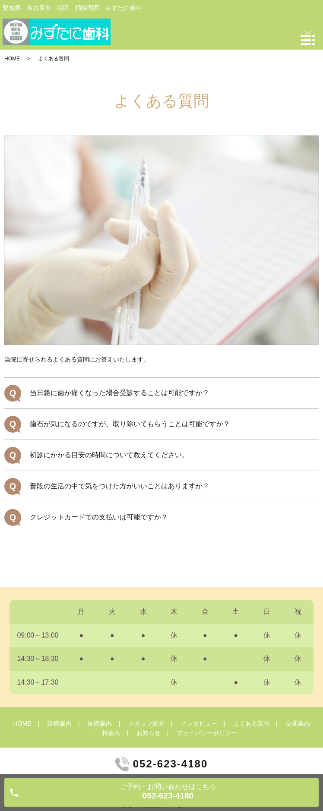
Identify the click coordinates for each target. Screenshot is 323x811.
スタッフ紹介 (146, 723)
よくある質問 (251, 723)
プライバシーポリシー (207, 732)
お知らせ (148, 732)
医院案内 (100, 723)
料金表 (111, 732)
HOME (12, 59)
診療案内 (60, 723)
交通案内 (298, 723)
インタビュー (199, 723)
